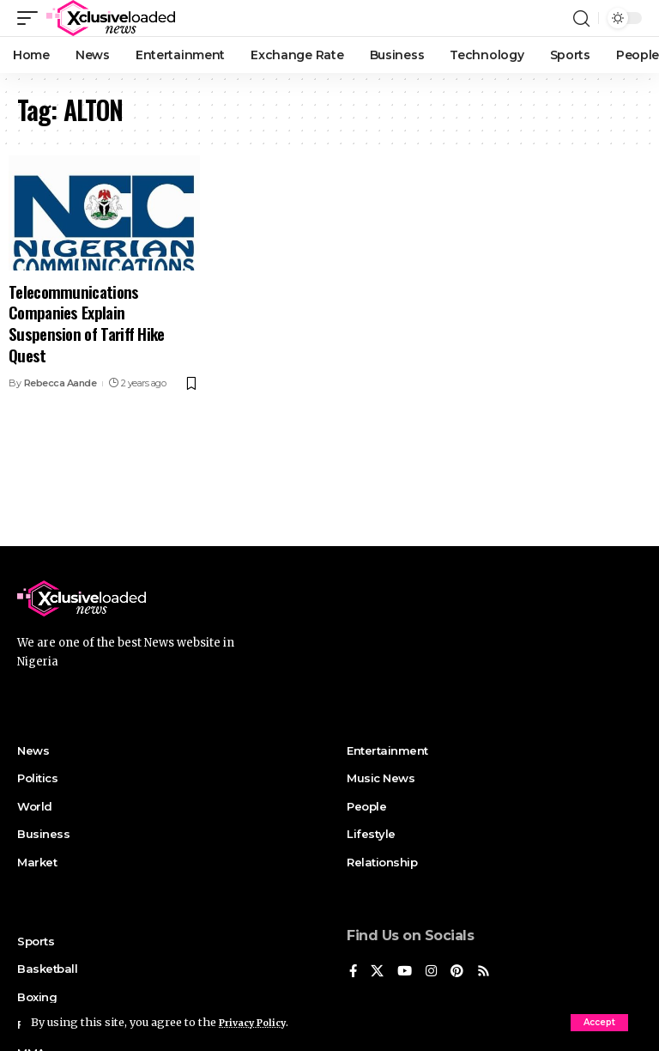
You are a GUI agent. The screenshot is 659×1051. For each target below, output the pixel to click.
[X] (378, 972)
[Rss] (488, 972)
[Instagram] (434, 972)
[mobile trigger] (31, 18)
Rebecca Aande (60, 383)
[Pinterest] (460, 972)
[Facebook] (353, 972)
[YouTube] (406, 972)
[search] (581, 18)
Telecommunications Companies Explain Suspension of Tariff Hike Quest (87, 323)
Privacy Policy (259, 1022)
